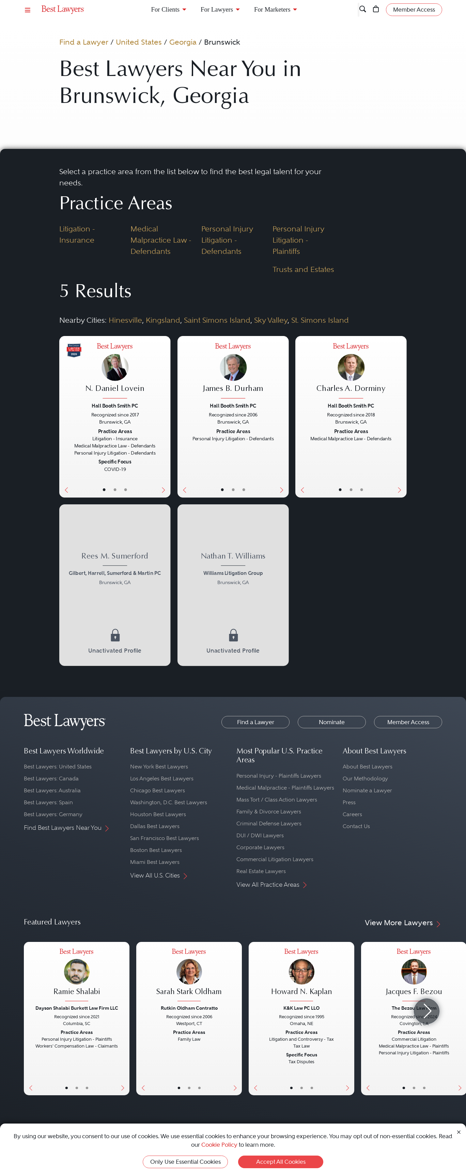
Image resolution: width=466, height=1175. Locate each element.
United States (139, 41)
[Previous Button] (65, 417)
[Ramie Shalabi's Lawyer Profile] (77, 976)
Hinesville (125, 320)
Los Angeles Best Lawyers (161, 778)
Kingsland (163, 320)
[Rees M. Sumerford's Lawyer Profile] (115, 570)
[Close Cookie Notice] (459, 1132)
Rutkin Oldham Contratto (189, 1008)
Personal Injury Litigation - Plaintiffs (298, 240)
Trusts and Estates (303, 269)
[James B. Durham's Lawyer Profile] (233, 371)
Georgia (183, 41)
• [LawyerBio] (115, 489)
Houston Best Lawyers (158, 814)
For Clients (165, 9)
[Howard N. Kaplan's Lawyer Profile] (301, 976)
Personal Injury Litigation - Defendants (227, 240)
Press (349, 802)
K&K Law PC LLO (301, 1008)
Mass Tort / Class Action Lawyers (276, 799)
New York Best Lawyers (159, 766)
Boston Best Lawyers (156, 850)
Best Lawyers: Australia (52, 790)
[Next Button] (165, 417)
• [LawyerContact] (126, 489)
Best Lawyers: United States (58, 766)
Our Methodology (365, 778)
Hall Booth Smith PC (115, 405)
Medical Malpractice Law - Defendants (160, 240)
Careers (352, 814)
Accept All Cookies (281, 1161)
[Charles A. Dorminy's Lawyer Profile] (351, 371)
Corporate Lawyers (260, 847)
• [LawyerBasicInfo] (104, 489)
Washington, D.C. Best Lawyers (168, 802)
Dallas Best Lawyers (155, 826)
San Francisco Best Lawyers (164, 838)
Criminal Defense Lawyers (268, 823)
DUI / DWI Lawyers (260, 835)
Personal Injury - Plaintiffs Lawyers (278, 776)
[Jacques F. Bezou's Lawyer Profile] (414, 976)
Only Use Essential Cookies (185, 1161)
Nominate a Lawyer (367, 790)
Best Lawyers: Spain (48, 802)
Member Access (408, 722)
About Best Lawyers (367, 766)
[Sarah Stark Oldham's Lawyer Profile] (189, 976)
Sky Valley (271, 320)
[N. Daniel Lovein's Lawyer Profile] (115, 371)
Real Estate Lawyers (261, 871)
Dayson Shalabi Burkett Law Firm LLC (76, 1008)
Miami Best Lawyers (155, 862)
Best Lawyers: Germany (53, 814)
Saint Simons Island (217, 320)
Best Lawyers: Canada (51, 778)
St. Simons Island (320, 320)
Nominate (332, 722)
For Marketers (272, 9)
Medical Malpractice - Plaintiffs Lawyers (285, 787)
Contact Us (356, 826)
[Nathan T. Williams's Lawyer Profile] (233, 570)
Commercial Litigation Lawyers (274, 859)
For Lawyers (217, 9)
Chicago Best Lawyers (157, 790)
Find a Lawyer (83, 41)
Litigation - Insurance (77, 234)
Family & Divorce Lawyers (268, 811)
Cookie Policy (219, 1144)
